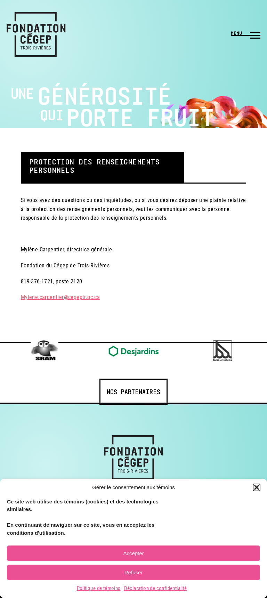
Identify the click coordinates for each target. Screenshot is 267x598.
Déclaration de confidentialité (155, 588)
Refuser (133, 572)
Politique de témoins (99, 588)
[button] (256, 487)
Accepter (133, 553)
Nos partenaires (133, 391)
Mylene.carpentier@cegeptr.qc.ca (60, 297)
